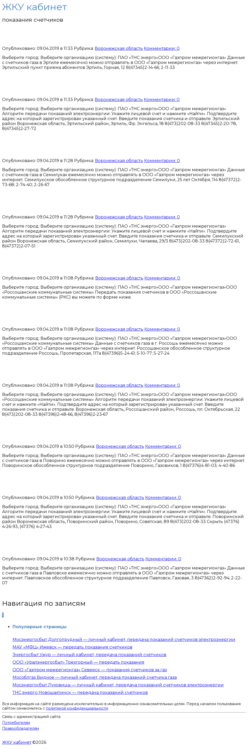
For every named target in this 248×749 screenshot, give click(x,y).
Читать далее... (18, 76)
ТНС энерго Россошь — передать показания (81, 374)
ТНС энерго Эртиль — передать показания (78, 88)
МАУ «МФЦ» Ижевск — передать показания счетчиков (72, 647)
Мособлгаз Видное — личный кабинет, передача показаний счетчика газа (95, 677)
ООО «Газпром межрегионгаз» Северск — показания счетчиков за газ (90, 669)
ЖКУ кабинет (16, 742)
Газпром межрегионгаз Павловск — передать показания (104, 547)
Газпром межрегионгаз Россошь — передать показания (102, 317)
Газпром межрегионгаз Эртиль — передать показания (100, 37)
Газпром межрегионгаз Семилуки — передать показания (105, 149)
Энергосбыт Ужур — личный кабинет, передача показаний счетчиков (89, 654)
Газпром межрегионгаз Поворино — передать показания (105, 435)
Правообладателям (20, 728)
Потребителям (16, 722)
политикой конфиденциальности (77, 708)
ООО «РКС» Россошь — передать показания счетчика (97, 266)
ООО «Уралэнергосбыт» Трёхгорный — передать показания (78, 662)
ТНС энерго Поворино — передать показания (84, 486)
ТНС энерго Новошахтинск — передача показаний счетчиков (80, 692)
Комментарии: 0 (162, 48)
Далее (23, 615)
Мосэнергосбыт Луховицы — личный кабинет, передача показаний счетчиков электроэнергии (118, 684)
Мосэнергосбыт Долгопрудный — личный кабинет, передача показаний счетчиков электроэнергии (124, 639)
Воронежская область (119, 48)
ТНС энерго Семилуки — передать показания (83, 205)
